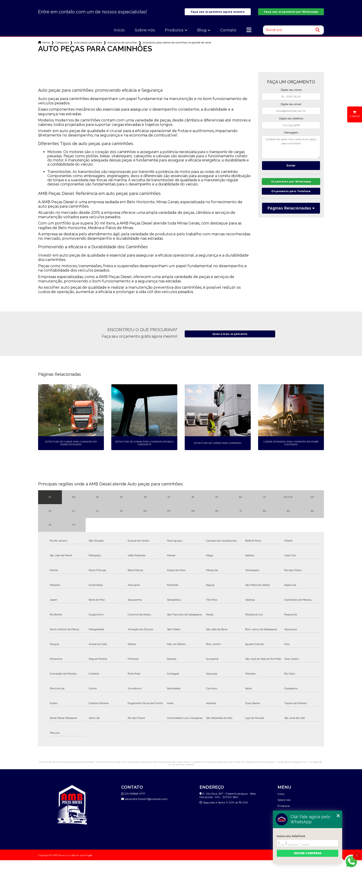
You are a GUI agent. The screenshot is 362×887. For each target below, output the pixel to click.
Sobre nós (145, 34)
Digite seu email (291, 107)
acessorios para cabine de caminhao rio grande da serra (177, 46)
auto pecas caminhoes (88, 46)
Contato (228, 34)
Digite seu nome (291, 93)
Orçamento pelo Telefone (291, 196)
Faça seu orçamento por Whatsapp (291, 13)
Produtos (174, 34)
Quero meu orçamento (230, 337)
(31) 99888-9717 (133, 797)
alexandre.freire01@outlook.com (144, 802)
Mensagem (291, 136)
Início (119, 34)
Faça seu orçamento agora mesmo (217, 13)
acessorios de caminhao (122, 46)
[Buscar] (317, 34)
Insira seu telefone (291, 836)
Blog (202, 34)
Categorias (62, 46)
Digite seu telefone (291, 122)
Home (46, 46)
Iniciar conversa (307, 853)
